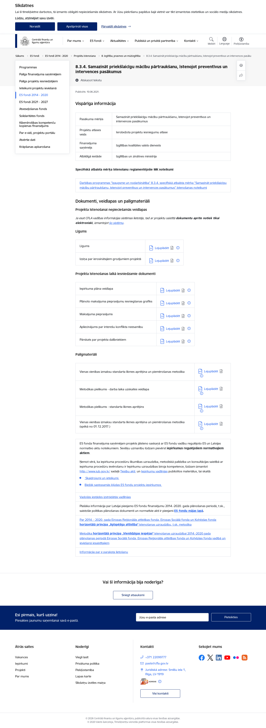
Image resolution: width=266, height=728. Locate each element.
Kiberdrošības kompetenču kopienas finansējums (37, 124)
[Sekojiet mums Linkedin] (219, 658)
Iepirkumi (21, 663)
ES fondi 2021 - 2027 (33, 102)
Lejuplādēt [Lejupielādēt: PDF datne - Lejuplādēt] (211, 424)
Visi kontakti (160, 693)
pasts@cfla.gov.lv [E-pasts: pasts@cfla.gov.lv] (156, 663)
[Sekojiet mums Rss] (244, 657)
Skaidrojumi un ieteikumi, (102, 478)
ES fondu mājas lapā (188, 511)
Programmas (28, 67)
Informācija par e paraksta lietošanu (104, 552)
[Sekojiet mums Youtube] (227, 657)
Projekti (20, 670)
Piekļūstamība (84, 670)
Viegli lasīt (81, 657)
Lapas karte (83, 676)
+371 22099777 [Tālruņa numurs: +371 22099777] (155, 657)
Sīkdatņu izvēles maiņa (90, 683)
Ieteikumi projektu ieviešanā (38, 88)
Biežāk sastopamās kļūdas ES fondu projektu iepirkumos (123, 485)
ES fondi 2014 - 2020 (33, 95)
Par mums (22, 676)
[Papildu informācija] (177, 247)
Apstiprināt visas (77, 26)
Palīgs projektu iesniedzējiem (38, 81)
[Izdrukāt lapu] (241, 65)
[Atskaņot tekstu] (91, 80)
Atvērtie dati (27, 140)
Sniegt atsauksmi (133, 595)
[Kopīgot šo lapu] (241, 75)
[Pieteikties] (231, 617)
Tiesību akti (128, 471)
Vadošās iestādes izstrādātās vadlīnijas (105, 497)
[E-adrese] (148, 681)
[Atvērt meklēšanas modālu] (211, 41)
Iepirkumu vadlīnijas (154, 471)
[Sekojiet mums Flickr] (236, 657)
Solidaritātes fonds (31, 116)
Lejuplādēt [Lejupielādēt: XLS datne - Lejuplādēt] (173, 303)
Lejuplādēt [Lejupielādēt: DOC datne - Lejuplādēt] (162, 248)
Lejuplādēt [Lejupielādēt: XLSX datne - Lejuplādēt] (173, 316)
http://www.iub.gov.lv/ (95, 471)
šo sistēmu (116, 223)
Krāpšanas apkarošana (34, 147)
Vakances (21, 657)
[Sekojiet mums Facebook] (202, 658)
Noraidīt (35, 26)
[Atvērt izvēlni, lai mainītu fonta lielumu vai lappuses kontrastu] (241, 41)
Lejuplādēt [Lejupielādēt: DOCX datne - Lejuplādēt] (173, 290)
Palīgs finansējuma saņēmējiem (40, 74)
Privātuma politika (87, 663)
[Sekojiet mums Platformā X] (210, 658)
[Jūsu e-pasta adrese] (172, 617)
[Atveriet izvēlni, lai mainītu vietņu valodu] (224, 41)
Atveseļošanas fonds (33, 109)
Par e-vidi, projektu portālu (37, 133)
